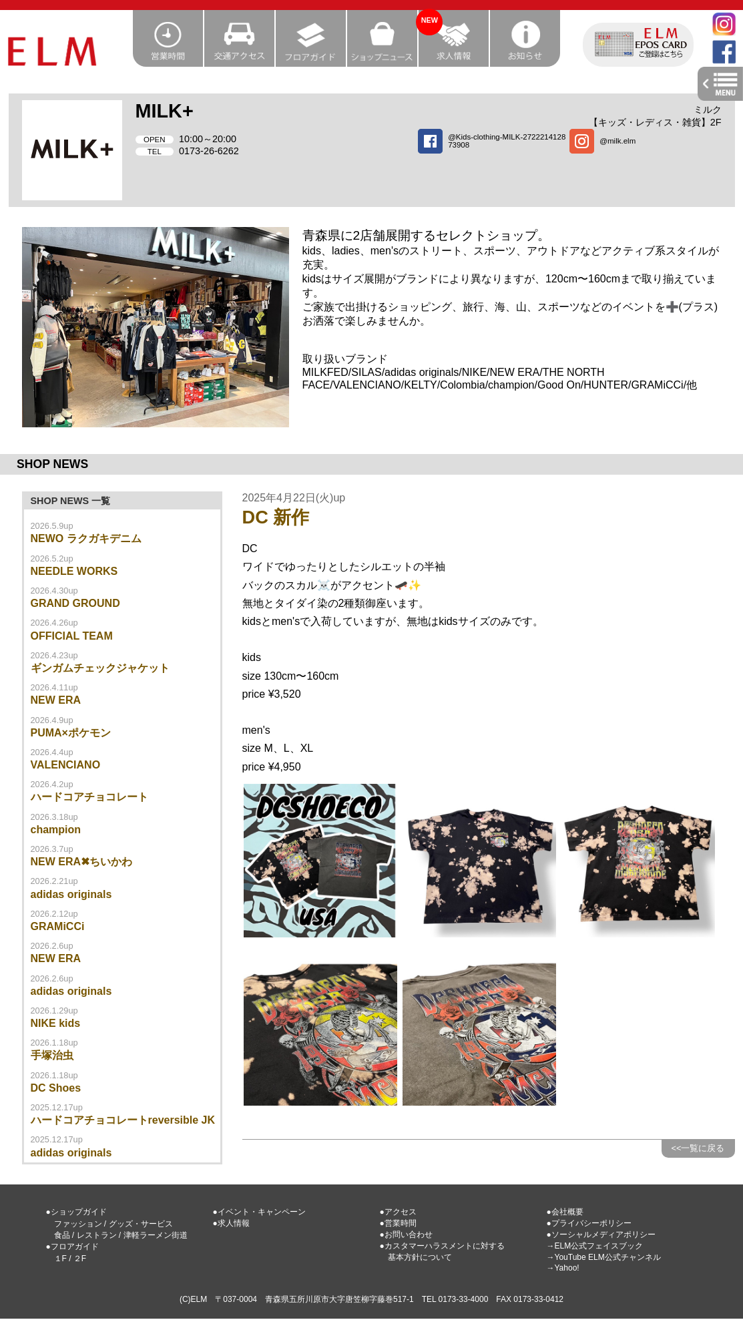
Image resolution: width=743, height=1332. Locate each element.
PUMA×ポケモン (71, 732)
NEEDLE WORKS (74, 571)
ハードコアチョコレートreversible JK (123, 1120)
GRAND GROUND (75, 603)
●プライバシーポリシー (589, 1223)
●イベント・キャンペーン (259, 1211)
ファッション (78, 1224)
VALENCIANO (66, 764)
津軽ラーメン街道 (155, 1235)
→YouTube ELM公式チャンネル (604, 1257)
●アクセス (398, 1211)
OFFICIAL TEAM (72, 636)
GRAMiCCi (58, 926)
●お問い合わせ (406, 1234)
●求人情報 (231, 1223)
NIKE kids (56, 1023)
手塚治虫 (52, 1055)
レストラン (97, 1235)
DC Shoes (56, 1088)
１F (60, 1258)
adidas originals (71, 894)
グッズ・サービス (141, 1224)
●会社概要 (565, 1211)
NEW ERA (56, 700)
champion (56, 829)
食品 (62, 1235)
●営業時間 (398, 1223)
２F (79, 1258)
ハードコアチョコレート (89, 797)
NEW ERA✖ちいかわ (82, 861)
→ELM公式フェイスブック (595, 1246)
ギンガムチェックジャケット (100, 668)
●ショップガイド (76, 1211)
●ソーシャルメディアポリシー (601, 1234)
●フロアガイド (72, 1246)
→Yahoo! (563, 1268)
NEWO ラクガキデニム (86, 538)
